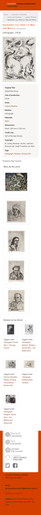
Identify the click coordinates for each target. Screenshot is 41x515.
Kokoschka (8, 423)
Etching (13, 379)
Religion (32, 345)
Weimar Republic (10, 377)
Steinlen (25, 382)
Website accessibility (13, 493)
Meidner (17, 153)
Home (6, 14)
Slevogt (12, 345)
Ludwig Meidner (31, 17)
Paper (7, 121)
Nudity (6, 379)
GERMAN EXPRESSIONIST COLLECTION (21, 5)
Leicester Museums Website (16, 475)
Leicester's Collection (19, 14)
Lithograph (9, 153)
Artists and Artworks (14, 17)
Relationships (27, 379)
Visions (6, 348)
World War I (27, 348)
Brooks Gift (26, 153)
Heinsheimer (9, 382)
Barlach (25, 345)
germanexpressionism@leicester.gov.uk (21, 488)
